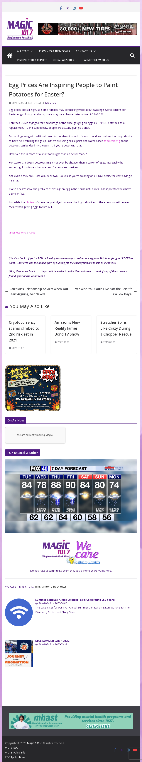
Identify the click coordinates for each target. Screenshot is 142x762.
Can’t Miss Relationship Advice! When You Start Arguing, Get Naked (36, 291)
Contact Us (84, 51)
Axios (32, 232)
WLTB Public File (15, 752)
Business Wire (18, 232)
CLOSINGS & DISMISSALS (54, 51)
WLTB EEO (11, 747)
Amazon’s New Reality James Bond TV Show (67, 328)
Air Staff (23, 51)
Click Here (105, 570)
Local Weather (63, 60)
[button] (31, 51)
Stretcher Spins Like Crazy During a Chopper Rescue (115, 328)
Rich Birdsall (34, 103)
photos (30, 202)
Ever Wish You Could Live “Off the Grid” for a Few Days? (105, 291)
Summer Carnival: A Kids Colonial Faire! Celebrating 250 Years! (75, 599)
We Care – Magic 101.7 (19, 586)
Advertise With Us (96, 60)
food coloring (112, 141)
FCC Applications (15, 757)
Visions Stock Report (32, 60)
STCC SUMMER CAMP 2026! (52, 641)
